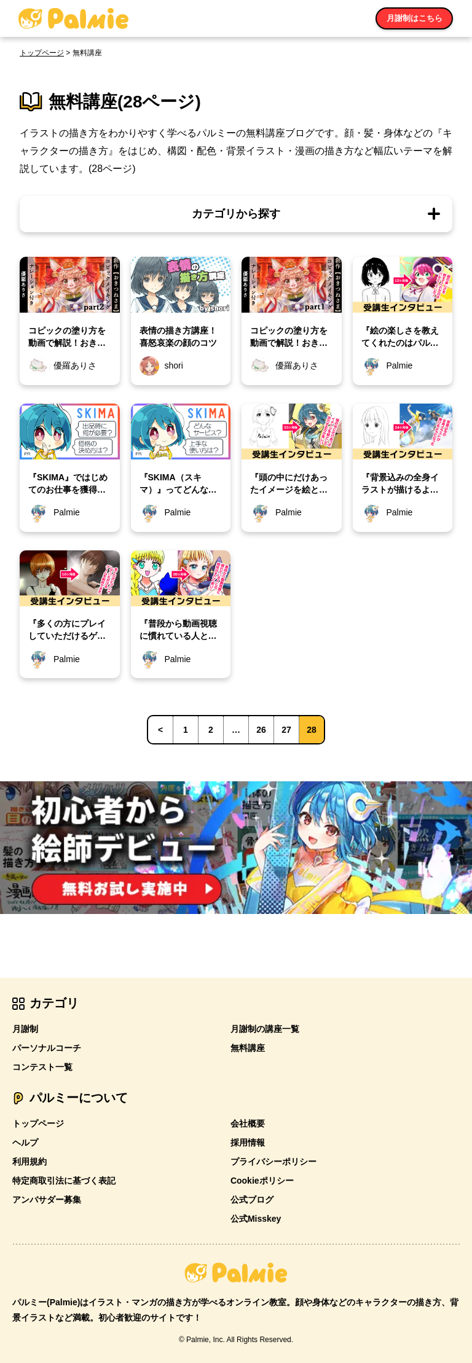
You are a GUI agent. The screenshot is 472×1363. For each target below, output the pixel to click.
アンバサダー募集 (46, 1200)
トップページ (42, 53)
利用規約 (29, 1161)
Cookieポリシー (262, 1180)
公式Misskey (255, 1219)
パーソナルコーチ (46, 1048)
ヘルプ (25, 1142)
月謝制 (25, 1029)
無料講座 (247, 1048)
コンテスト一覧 (42, 1067)
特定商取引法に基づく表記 (64, 1180)
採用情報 (247, 1142)
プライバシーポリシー (273, 1161)
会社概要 (247, 1123)
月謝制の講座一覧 (264, 1029)
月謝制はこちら (414, 18)
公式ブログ (251, 1200)
